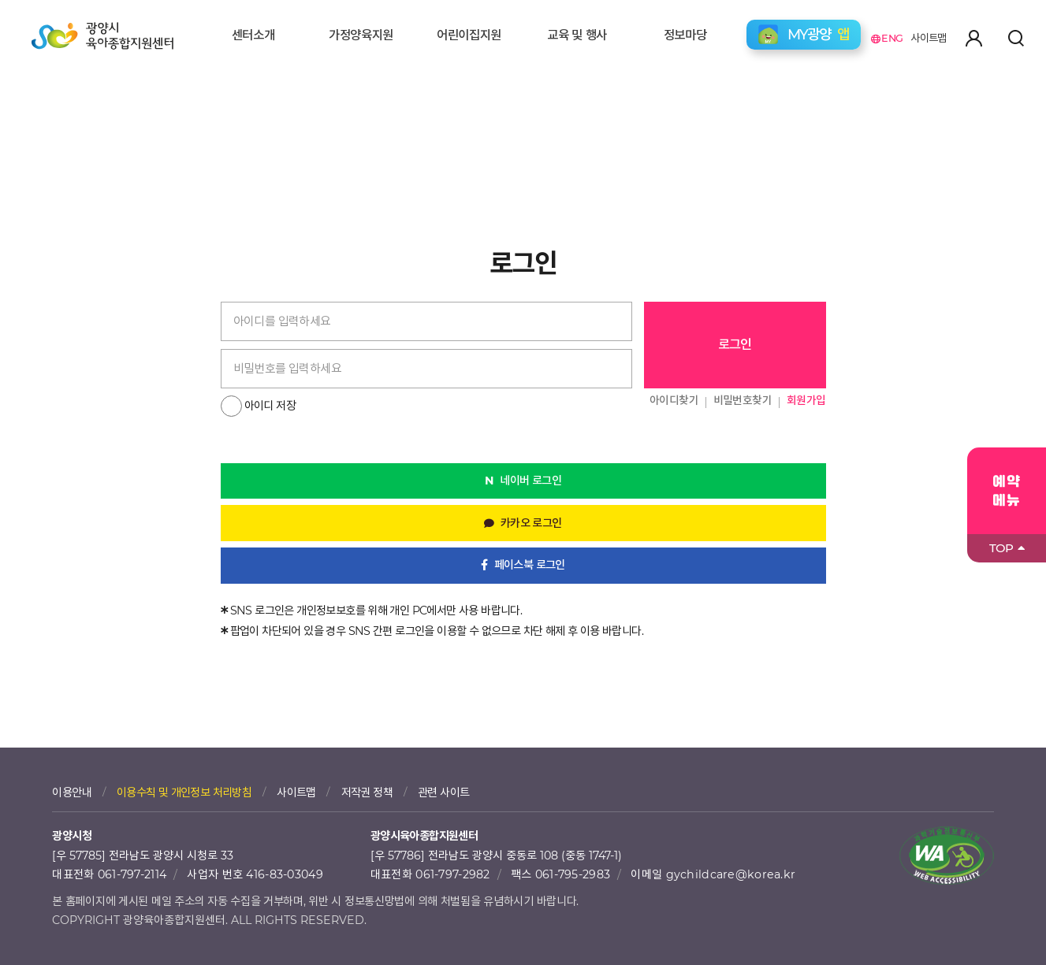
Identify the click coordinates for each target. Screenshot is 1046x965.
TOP (1007, 547)
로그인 (735, 344)
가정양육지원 (361, 35)
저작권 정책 (367, 792)
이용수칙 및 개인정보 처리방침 (184, 792)
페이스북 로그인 (529, 565)
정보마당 (685, 35)
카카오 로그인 (531, 523)
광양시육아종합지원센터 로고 (102, 41)
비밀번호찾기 (742, 400)
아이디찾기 (674, 400)
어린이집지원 (469, 35)
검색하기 (1016, 38)
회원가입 (806, 400)
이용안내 (71, 792)
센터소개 (253, 35)
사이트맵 (928, 38)
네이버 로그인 (530, 480)
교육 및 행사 (577, 35)
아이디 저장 (270, 406)
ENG (887, 38)
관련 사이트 (443, 792)
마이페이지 (973, 38)
